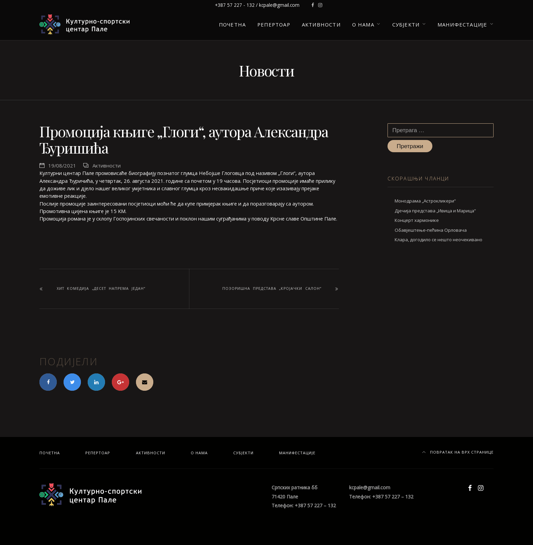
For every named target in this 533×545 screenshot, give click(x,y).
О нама (363, 24)
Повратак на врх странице (458, 452)
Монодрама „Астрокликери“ (425, 201)
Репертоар (273, 24)
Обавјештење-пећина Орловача (431, 230)
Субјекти (406, 24)
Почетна (232, 24)
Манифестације (462, 24)
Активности (321, 24)
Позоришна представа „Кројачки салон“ (272, 288)
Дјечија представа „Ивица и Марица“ (435, 211)
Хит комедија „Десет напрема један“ (101, 288)
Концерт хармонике (417, 220)
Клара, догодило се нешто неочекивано (438, 239)
